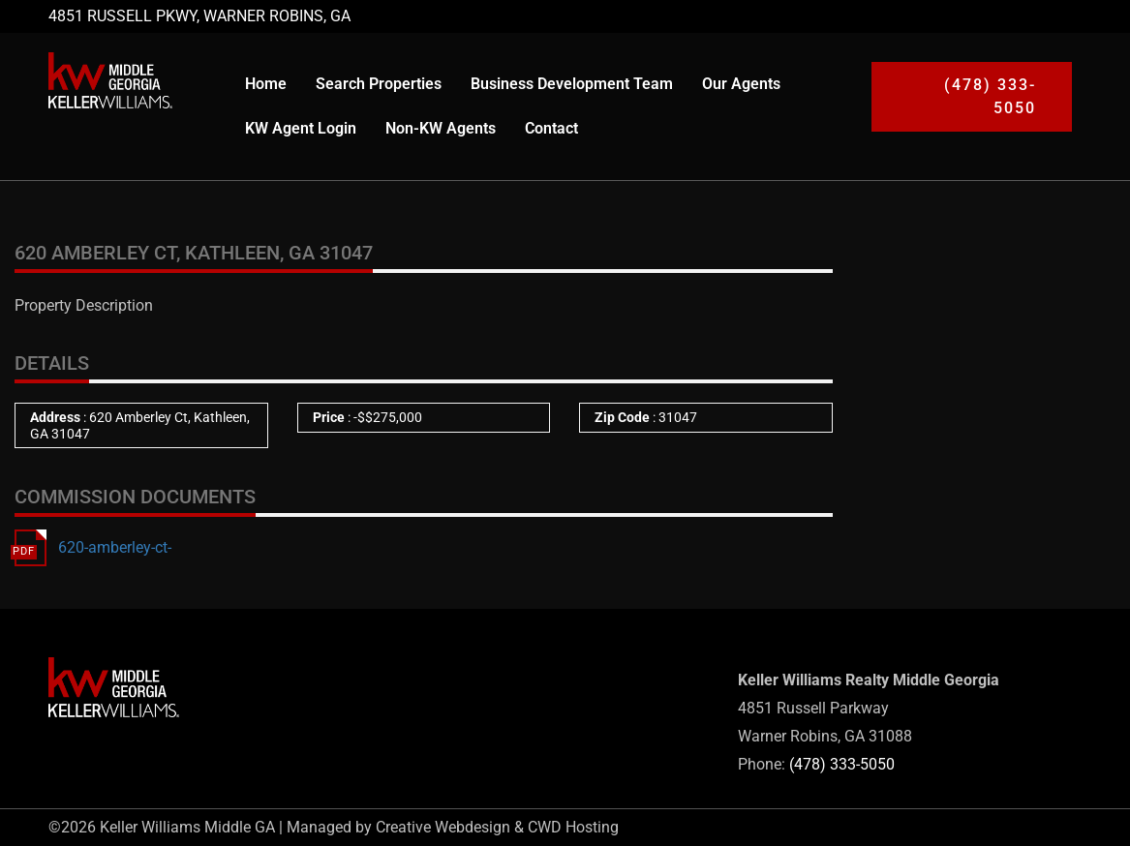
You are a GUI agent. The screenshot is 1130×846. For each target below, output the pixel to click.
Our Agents (741, 84)
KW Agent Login (300, 128)
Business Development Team (572, 84)
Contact (551, 128)
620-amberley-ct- (114, 547)
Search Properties (379, 84)
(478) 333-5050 (842, 764)
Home (266, 84)
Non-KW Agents (440, 128)
